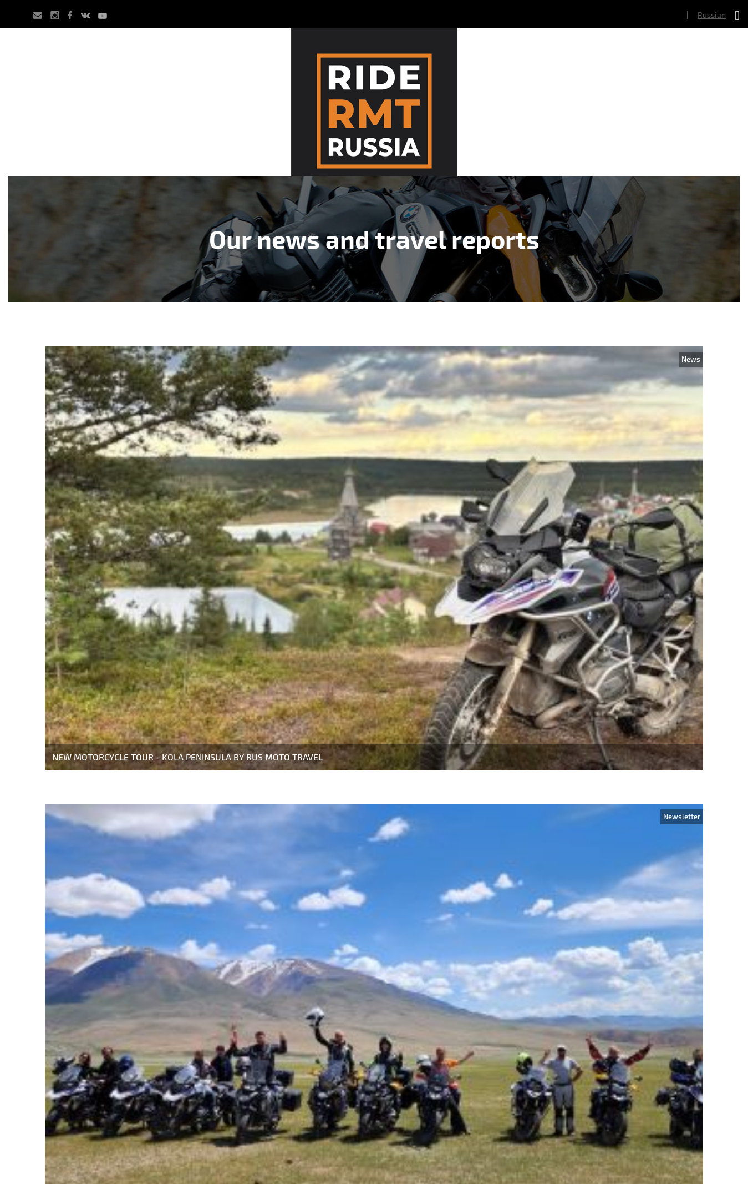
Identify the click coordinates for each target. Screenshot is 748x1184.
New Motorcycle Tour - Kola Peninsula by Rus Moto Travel (187, 757)
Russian (712, 14)
